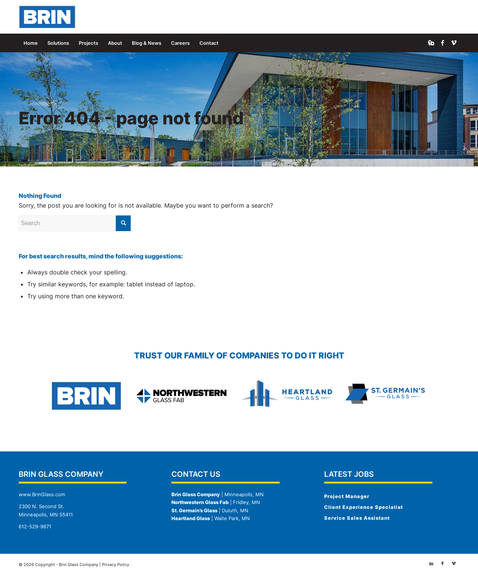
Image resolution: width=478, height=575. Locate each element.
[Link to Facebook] (442, 42)
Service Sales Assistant (357, 518)
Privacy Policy (115, 564)
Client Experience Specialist (363, 507)
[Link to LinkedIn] (431, 42)
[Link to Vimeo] (453, 42)
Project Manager (346, 496)
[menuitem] (31, 43)
